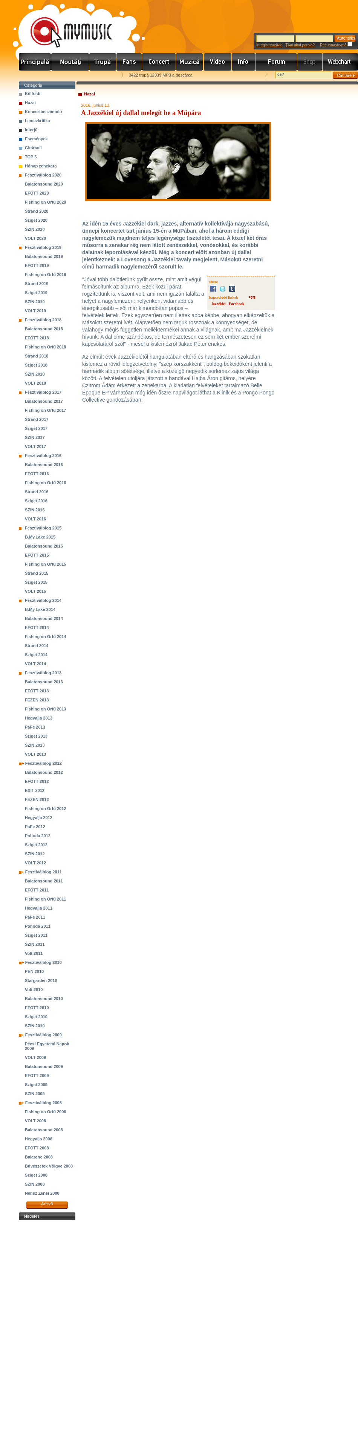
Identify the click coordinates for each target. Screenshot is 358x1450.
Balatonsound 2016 (44, 464)
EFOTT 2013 (37, 691)
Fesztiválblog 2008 (43, 1102)
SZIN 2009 (35, 1093)
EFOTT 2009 (37, 1075)
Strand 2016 (36, 491)
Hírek (70, 62)
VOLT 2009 (35, 1057)
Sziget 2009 (36, 1084)
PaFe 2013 (35, 727)
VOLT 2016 (35, 519)
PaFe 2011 (35, 917)
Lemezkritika (37, 120)
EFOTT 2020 (37, 193)
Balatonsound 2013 (44, 682)
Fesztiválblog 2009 (43, 1035)
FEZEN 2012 (37, 799)
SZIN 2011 (35, 944)
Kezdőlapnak (66, 76)
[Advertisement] (47, 1335)
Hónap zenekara (41, 166)
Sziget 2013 (36, 736)
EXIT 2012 (34, 790)
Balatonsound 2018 (44, 329)
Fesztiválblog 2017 (43, 392)
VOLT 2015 (35, 591)
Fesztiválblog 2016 (43, 455)
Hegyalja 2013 (38, 718)
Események (36, 139)
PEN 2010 (34, 971)
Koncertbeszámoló (43, 111)
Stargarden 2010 (41, 980)
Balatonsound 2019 (44, 256)
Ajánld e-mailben (98, 76)
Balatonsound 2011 (44, 881)
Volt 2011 (34, 953)
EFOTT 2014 (37, 627)
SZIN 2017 (35, 437)
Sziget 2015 (36, 582)
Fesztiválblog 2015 (43, 528)
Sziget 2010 (36, 1016)
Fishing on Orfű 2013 (45, 709)
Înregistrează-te (269, 45)
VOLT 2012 (35, 863)
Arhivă (47, 1203)
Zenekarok (102, 62)
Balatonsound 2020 (44, 184)
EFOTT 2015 (37, 555)
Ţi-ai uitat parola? (300, 45)
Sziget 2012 (36, 844)
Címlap (35, 62)
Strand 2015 (36, 573)
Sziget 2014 (36, 654)
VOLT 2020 (35, 238)
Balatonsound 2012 (44, 772)
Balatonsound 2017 (44, 401)
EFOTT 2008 (37, 1148)
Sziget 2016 (36, 501)
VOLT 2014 (35, 663)
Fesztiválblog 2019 (43, 247)
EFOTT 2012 (37, 781)
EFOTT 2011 (37, 890)
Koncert (159, 62)
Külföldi (32, 93)
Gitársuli (33, 148)
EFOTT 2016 (37, 473)
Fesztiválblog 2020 (43, 175)
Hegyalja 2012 (38, 817)
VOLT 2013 (35, 754)
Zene (190, 62)
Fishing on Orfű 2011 (45, 899)
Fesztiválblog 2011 (43, 872)
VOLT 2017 (35, 446)
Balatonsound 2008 (44, 1130)
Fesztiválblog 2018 (43, 320)
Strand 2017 (36, 419)
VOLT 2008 (35, 1121)
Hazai (30, 102)
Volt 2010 (34, 989)
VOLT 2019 (35, 310)
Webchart (340, 62)
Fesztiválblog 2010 (43, 962)
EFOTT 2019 (37, 265)
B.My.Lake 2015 (40, 537)
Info (243, 62)
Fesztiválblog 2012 (43, 763)
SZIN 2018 (35, 374)
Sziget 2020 (36, 220)
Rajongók (129, 62)
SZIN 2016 (35, 510)
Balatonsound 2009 (44, 1066)
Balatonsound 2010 (44, 998)
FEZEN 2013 (37, 700)
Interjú (31, 129)
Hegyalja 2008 (38, 1139)
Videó (218, 62)
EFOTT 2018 (37, 338)
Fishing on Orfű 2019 (45, 274)
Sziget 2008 (36, 1175)
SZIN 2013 (35, 745)
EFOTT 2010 (37, 1007)
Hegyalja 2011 (38, 908)
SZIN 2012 (35, 854)
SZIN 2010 (35, 1025)
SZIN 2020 (35, 229)
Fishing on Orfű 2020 (45, 202)
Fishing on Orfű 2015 (45, 564)
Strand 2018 (36, 356)
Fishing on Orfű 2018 (45, 347)
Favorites (34, 76)
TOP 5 (31, 157)
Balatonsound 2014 (44, 618)
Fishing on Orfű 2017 (45, 410)
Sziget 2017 (36, 428)
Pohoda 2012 (37, 835)
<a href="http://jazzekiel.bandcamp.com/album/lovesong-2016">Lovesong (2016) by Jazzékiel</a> (148, 510)
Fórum (276, 62)
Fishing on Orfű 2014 (45, 636)
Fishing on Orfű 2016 (45, 482)
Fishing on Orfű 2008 (45, 1111)
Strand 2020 (36, 211)
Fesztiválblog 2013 (43, 673)
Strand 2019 (36, 283)
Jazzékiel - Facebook (227, 304)
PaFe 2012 (35, 826)
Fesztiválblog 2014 (43, 600)
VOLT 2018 (35, 383)
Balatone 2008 (39, 1157)
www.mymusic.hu (65, 24)
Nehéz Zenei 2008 (42, 1193)
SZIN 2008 (35, 1184)
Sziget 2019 (36, 292)
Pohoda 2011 (37, 926)
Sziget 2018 (36, 365)
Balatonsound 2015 (44, 546)
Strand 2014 (36, 645)
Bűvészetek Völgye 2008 (49, 1166)
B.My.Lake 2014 (40, 609)
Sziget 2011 (36, 935)
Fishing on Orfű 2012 (45, 808)
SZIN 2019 (35, 301)
